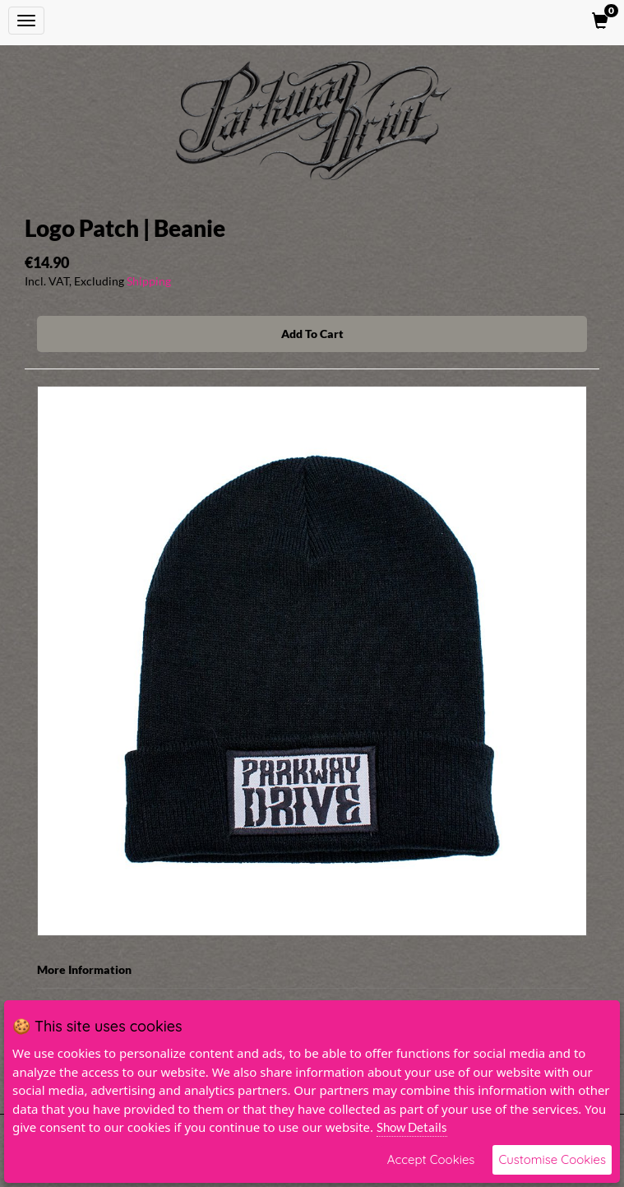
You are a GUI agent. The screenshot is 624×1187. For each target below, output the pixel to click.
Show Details (412, 1127)
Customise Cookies (552, 1159)
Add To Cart (312, 334)
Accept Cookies (431, 1159)
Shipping (149, 281)
